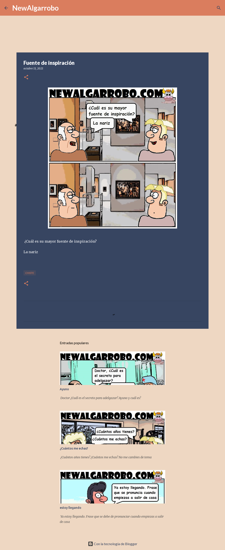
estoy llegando (70, 507)
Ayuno (64, 389)
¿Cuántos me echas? (74, 448)
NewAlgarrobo (35, 8)
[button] (26, 77)
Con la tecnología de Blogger (112, 544)
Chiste (29, 273)
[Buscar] (218, 8)
